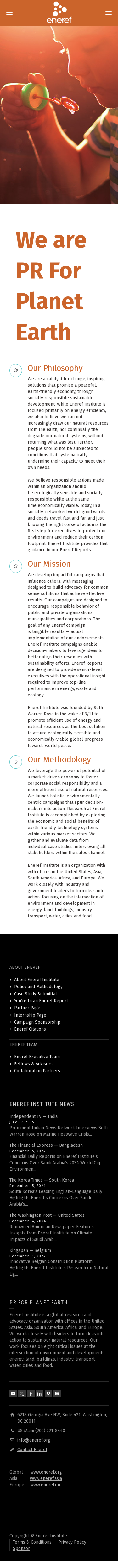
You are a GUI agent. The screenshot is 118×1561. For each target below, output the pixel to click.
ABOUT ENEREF (24, 967)
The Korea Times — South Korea (41, 1180)
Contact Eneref (32, 1449)
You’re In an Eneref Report (41, 1001)
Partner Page (27, 1008)
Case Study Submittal (35, 994)
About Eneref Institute (36, 979)
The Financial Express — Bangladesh (46, 1145)
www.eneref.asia (46, 1478)
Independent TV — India (33, 1116)
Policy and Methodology (38, 986)
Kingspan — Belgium (30, 1250)
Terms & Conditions (32, 1542)
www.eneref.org (46, 1472)
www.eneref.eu (45, 1485)
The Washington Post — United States (47, 1215)
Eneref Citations (30, 1029)
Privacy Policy (72, 1542)
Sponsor (21, 1548)
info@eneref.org (33, 1440)
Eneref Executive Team (37, 1056)
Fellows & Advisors (33, 1064)
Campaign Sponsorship (37, 1022)
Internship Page (30, 1015)
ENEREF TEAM (23, 1044)
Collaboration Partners (37, 1071)
